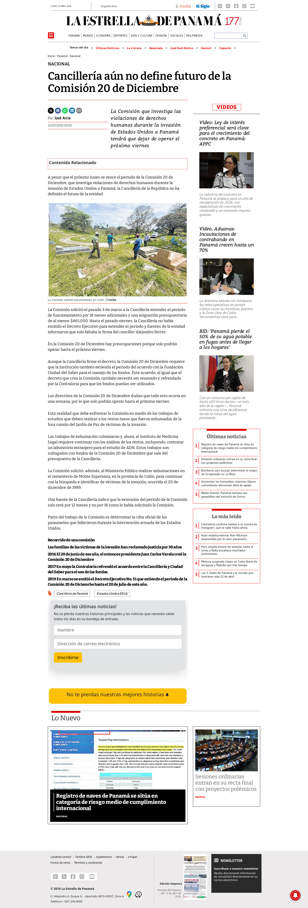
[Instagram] (244, 6)
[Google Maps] (129, 894)
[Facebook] (236, 6)
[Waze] (138, 894)
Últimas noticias (226, 437)
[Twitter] (51, 110)
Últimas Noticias (107, 48)
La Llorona (134, 48)
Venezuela (156, 48)
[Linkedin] (72, 110)
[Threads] (220, 6)
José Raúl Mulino (181, 48)
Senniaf (206, 48)
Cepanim (225, 48)
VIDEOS (227, 107)
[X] (228, 6)
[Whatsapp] (65, 110)
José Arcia (62, 118)
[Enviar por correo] (79, 110)
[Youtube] (252, 6)
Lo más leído (227, 516)
